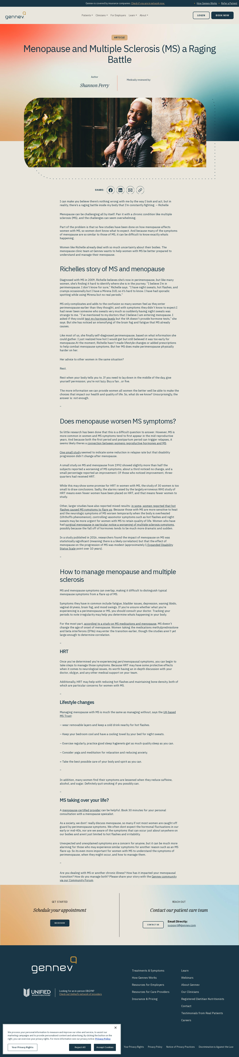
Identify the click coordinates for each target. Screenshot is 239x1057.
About (143, 15)
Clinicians (101, 15)
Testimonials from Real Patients (202, 1013)
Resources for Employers (148, 985)
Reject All (80, 1047)
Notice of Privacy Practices (180, 1046)
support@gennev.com (183, 925)
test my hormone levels (100, 319)
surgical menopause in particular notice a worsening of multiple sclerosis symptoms (119, 524)
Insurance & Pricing (145, 999)
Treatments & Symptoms (148, 970)
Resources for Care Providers (150, 992)
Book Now (222, 15)
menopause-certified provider (81, 810)
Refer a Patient (229, 3)
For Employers (118, 15)
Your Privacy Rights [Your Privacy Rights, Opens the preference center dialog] (22, 1047)
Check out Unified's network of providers (80, 994)
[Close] (115, 1027)
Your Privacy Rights (134, 1046)
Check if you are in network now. (148, 3)
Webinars (187, 978)
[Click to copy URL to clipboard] (140, 190)
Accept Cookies (105, 1047)
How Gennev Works (207, 3)
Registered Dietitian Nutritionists (202, 999)
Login (201, 15)
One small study (70, 452)
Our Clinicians (190, 992)
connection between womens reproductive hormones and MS (126, 443)
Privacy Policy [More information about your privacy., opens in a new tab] (102, 1038)
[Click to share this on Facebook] (110, 190)
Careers (186, 1020)
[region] (62, 1039)
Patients (86, 15)
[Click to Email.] (130, 190)
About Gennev (190, 985)
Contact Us (153, 924)
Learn (132, 15)
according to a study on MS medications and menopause (120, 624)
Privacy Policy (155, 1046)
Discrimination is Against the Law (216, 1046)
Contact (186, 1006)
